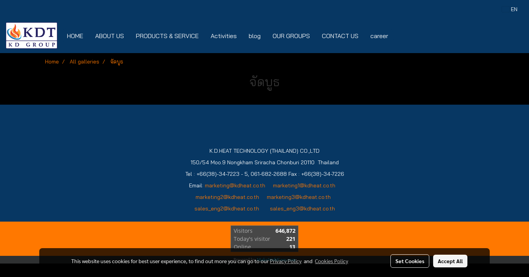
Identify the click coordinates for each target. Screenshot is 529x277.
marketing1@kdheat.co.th (304, 185)
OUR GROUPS (291, 36)
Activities (224, 36)
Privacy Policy (285, 260)
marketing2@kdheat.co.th (227, 197)
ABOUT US (109, 36)
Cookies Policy (331, 260)
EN (509, 9)
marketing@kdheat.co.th (235, 185)
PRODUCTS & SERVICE (167, 36)
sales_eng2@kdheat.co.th (226, 208)
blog (255, 36)
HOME (75, 36)
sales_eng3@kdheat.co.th (302, 208)
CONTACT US (340, 36)
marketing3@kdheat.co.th (299, 197)
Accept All (450, 260)
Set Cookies (409, 260)
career (379, 36)
